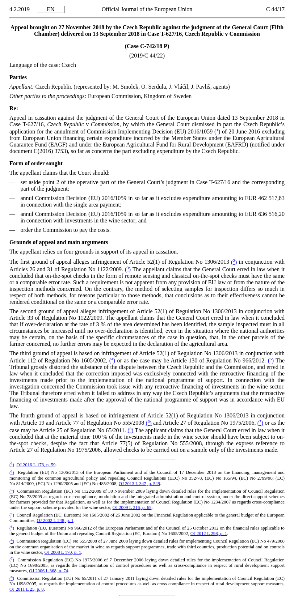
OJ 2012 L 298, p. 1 (208, 533)
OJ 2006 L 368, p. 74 (48, 570)
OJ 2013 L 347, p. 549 (139, 483)
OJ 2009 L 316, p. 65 (132, 507)
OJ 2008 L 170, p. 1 (63, 552)
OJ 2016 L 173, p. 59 (35, 464)
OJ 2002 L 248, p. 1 (55, 520)
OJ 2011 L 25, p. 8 (26, 589)
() (217, 131)
